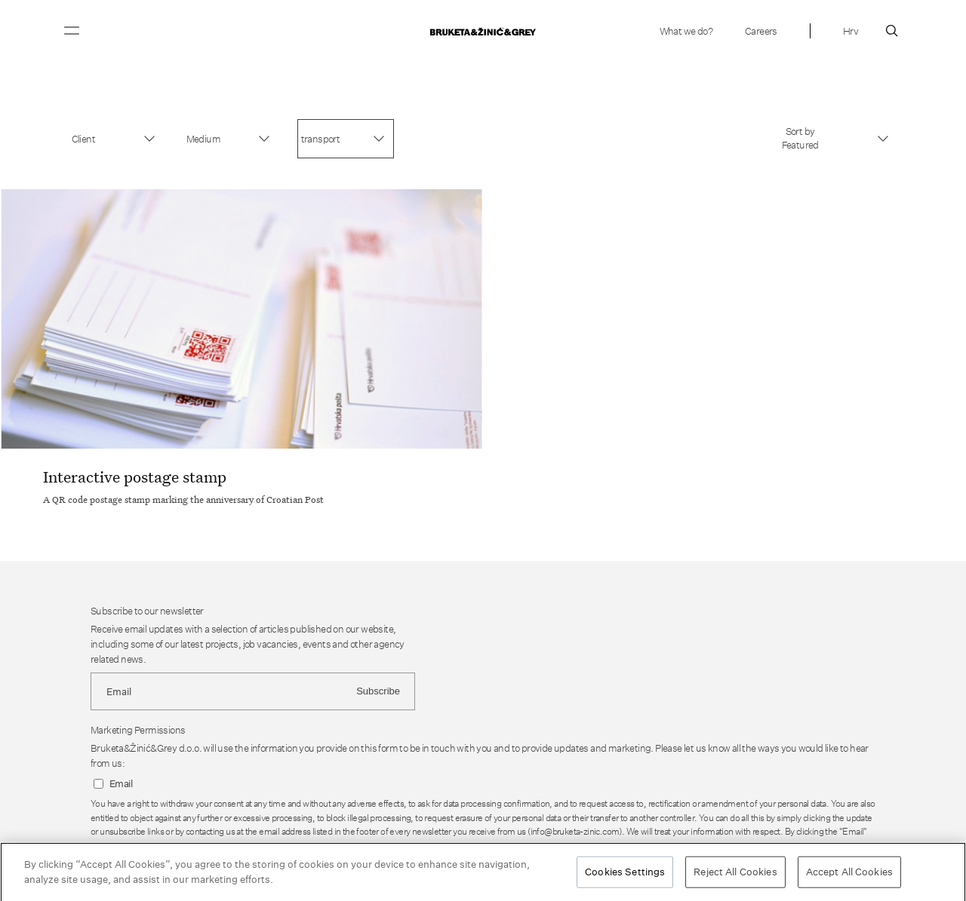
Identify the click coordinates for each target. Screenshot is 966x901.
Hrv (850, 31)
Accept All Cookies (849, 875)
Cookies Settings (625, 875)
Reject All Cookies (735, 875)
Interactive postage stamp (134, 476)
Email (120, 784)
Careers (761, 31)
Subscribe (378, 691)
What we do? (686, 31)
